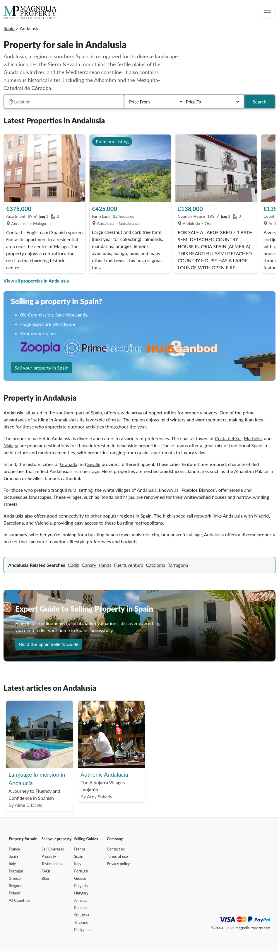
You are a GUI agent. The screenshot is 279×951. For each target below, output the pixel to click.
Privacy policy (118, 863)
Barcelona (14, 522)
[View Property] (44, 168)
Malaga (11, 445)
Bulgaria (15, 885)
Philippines (83, 929)
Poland (14, 893)
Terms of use (117, 856)
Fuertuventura (128, 565)
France (14, 849)
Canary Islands (96, 565)
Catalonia (155, 565)
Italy (12, 863)
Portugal (16, 871)
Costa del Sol (228, 438)
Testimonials (52, 863)
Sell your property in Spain (41, 367)
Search (259, 101)
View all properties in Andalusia (36, 280)
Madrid (261, 515)
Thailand (81, 922)
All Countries (19, 900)
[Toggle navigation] (267, 12)
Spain (9, 28)
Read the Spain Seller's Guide (48, 644)
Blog (45, 878)
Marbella (253, 438)
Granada (68, 464)
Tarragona (178, 565)
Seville (93, 464)
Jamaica (80, 900)
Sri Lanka (81, 915)
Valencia (43, 522)
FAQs (46, 871)
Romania (81, 907)
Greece (15, 878)
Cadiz (73, 565)
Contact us (116, 849)
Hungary (81, 893)
